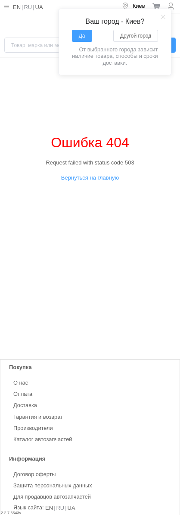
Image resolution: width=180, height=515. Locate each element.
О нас (20, 382)
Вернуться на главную (90, 177)
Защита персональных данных (52, 485)
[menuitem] (133, 6)
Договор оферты (34, 474)
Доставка (25, 405)
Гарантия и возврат (38, 416)
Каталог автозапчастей (42, 439)
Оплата (22, 394)
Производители (33, 427)
